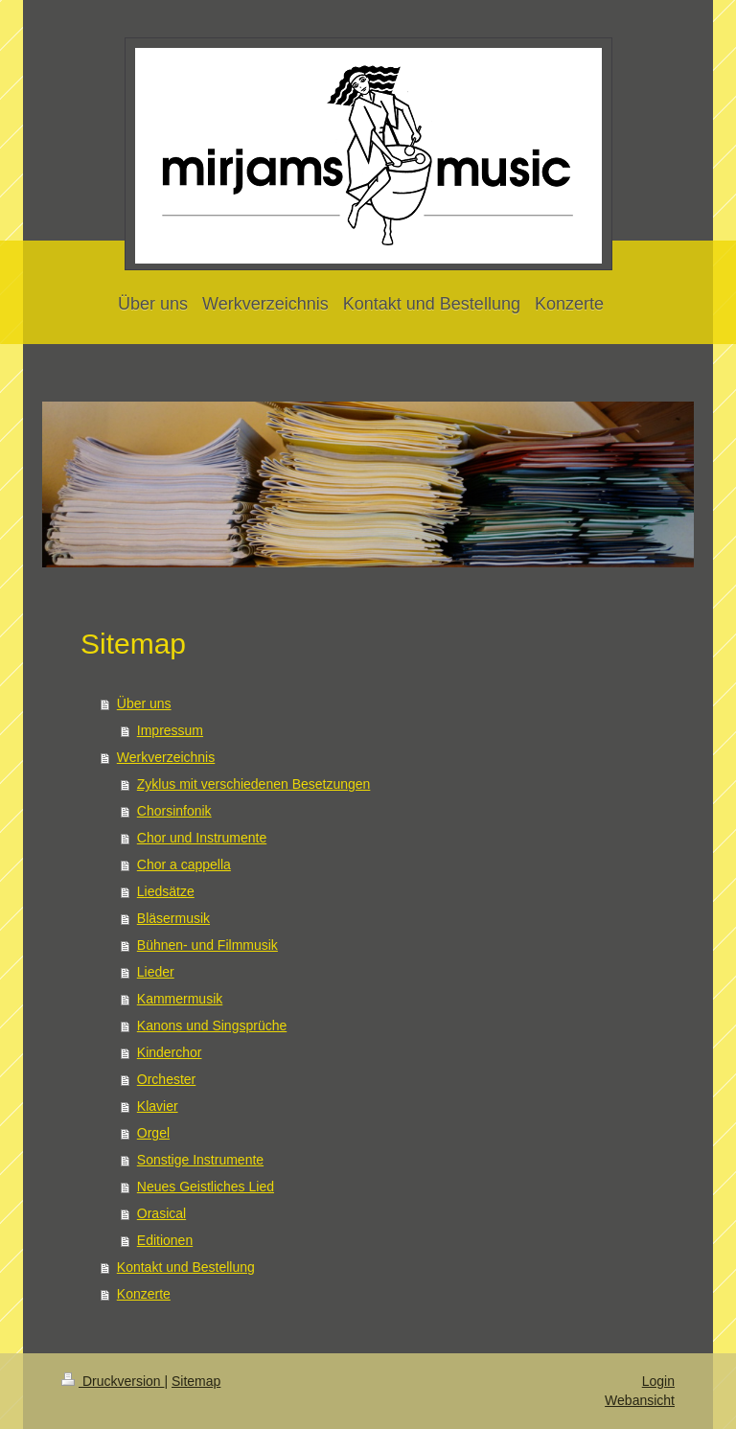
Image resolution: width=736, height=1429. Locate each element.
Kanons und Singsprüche (212, 1025)
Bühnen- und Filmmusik (207, 945)
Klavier (157, 1106)
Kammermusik (179, 998)
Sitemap (196, 1381)
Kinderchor (169, 1052)
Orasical (161, 1213)
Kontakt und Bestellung (186, 1267)
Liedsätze (166, 891)
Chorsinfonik (174, 810)
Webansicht (640, 1400)
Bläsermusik (173, 918)
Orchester (166, 1079)
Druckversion (112, 1381)
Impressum (170, 730)
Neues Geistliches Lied (205, 1186)
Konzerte (144, 1294)
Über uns (144, 703)
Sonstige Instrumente (200, 1159)
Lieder (155, 972)
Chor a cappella (184, 864)
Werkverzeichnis (166, 757)
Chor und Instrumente (201, 837)
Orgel (153, 1133)
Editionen (165, 1240)
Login (658, 1381)
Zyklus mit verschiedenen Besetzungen (254, 784)
